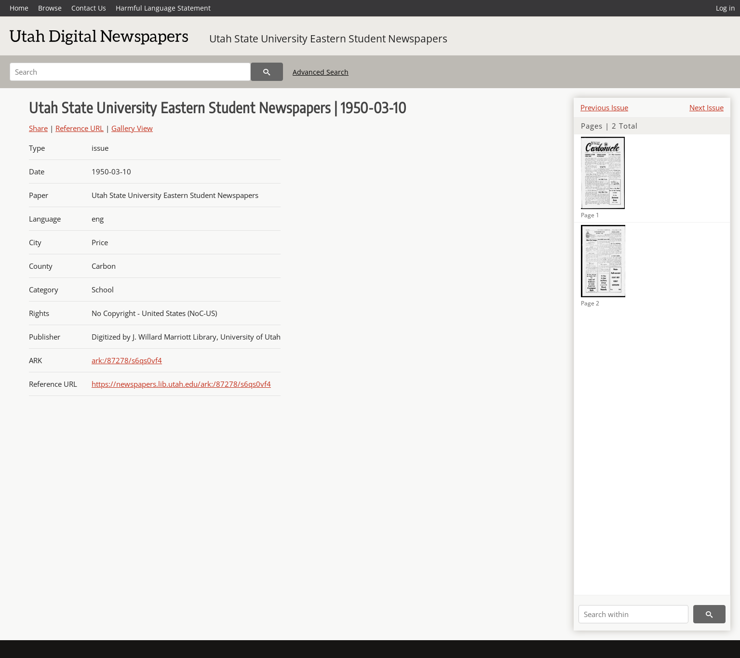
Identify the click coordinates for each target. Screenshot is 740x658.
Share (38, 128)
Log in (725, 8)
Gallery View (132, 128)
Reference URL (79, 128)
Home (19, 8)
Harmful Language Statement (163, 8)
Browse (50, 8)
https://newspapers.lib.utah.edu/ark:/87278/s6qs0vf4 (181, 384)
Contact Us (88, 8)
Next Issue (706, 107)
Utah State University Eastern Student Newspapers (328, 38)
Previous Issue (604, 107)
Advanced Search (321, 72)
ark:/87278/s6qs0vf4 (127, 360)
